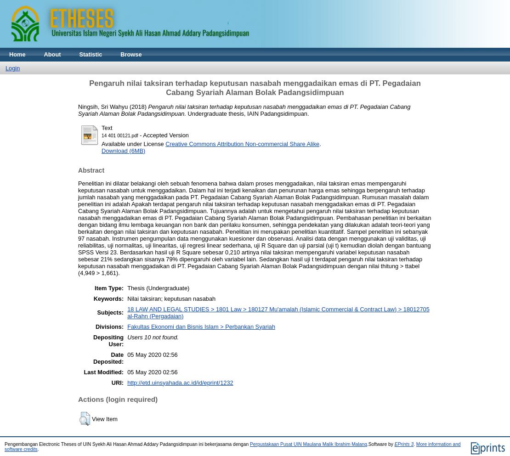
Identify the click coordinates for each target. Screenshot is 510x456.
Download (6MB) (123, 150)
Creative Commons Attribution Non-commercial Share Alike (242, 144)
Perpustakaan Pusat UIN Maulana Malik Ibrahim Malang (308, 444)
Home (17, 54)
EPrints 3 (404, 444)
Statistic (90, 54)
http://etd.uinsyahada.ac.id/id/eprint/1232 (180, 382)
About (52, 54)
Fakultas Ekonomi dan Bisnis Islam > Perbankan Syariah (201, 326)
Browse (131, 54)
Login (13, 68)
